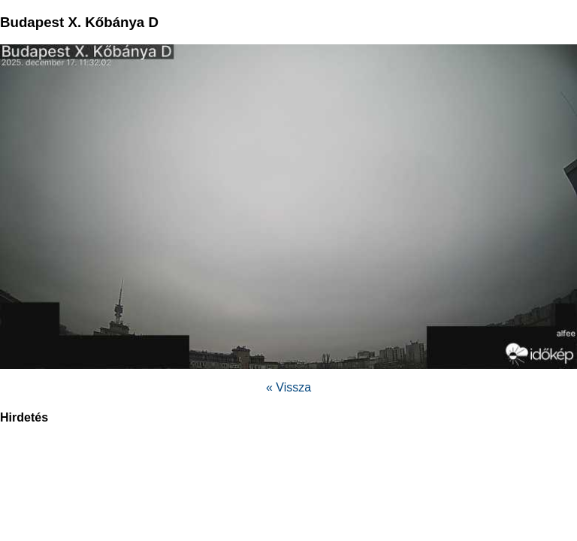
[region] (288, 474)
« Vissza (288, 387)
